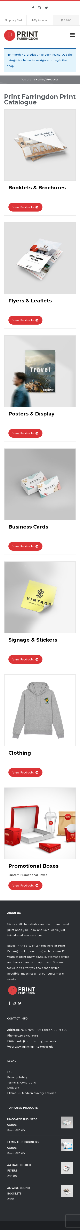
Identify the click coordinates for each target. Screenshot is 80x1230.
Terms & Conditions (21, 1082)
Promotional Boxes (33, 866)
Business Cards (28, 527)
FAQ (10, 1072)
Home (39, 79)
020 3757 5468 (28, 1035)
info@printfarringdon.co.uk (36, 1041)
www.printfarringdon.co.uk (34, 1046)
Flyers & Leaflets (30, 300)
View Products (25, 207)
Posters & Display (31, 413)
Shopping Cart (13, 20)
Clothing (19, 753)
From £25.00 (16, 1130)
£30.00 (12, 1176)
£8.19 (10, 1199)
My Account (40, 20)
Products (52, 79)
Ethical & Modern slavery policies (31, 1093)
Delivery (13, 1087)
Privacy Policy (17, 1077)
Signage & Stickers (32, 640)
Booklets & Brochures (37, 187)
